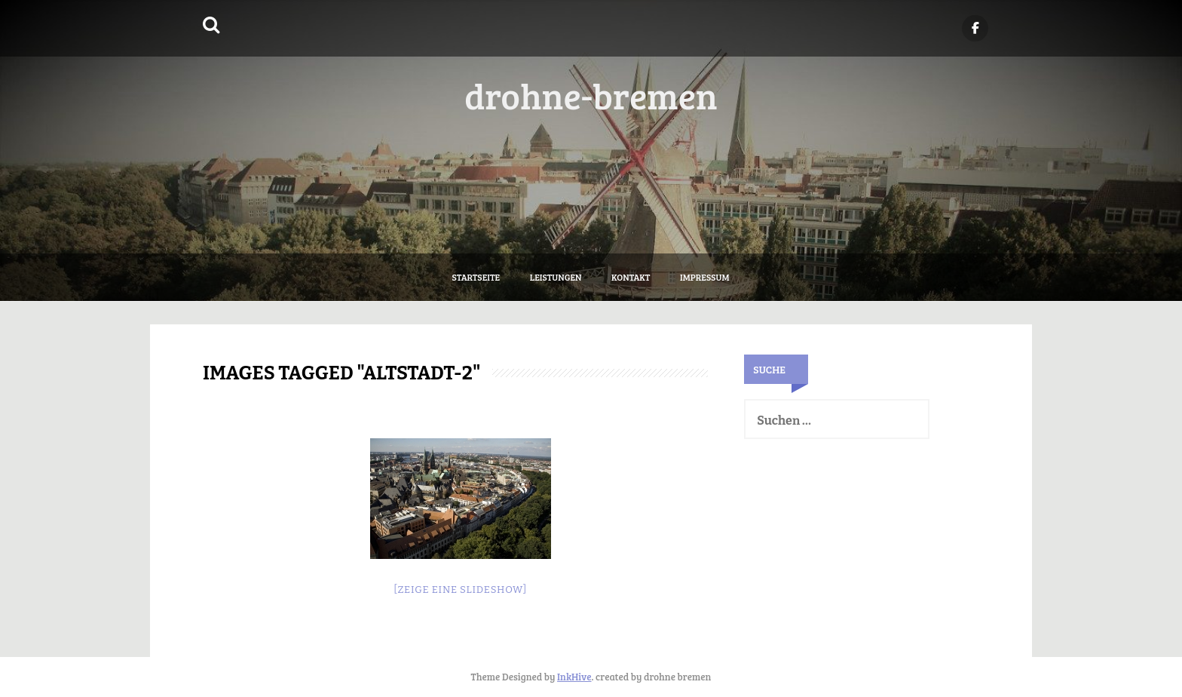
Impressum (704, 277)
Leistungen (556, 277)
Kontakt (630, 277)
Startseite (476, 277)
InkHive (574, 676)
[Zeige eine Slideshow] (460, 589)
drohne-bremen (591, 94)
